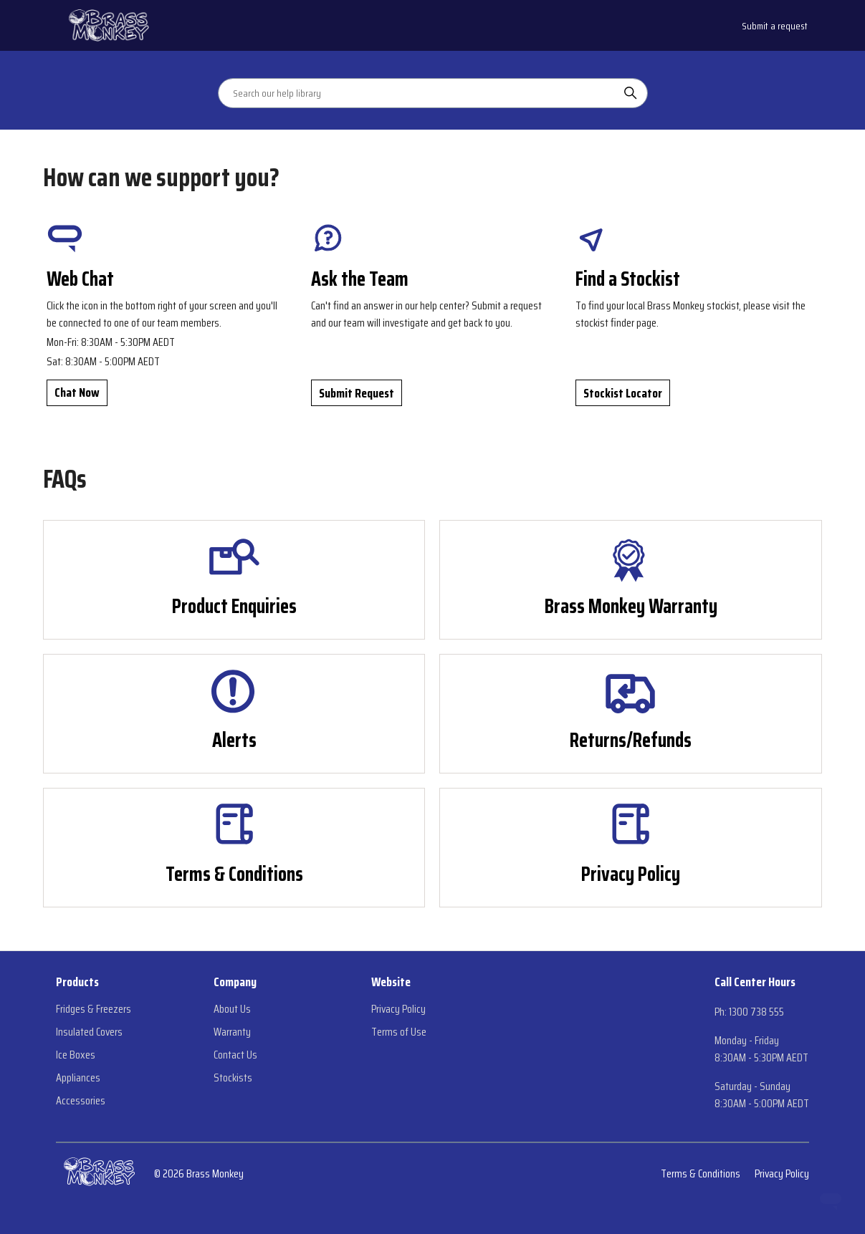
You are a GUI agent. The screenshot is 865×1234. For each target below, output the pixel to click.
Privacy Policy (398, 1009)
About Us (232, 1009)
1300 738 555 (756, 1012)
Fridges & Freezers (93, 1009)
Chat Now (77, 392)
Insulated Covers (89, 1032)
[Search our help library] (418, 93)
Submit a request (775, 26)
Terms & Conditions (700, 1173)
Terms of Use (398, 1032)
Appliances (78, 1077)
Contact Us (235, 1055)
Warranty (232, 1032)
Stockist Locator (622, 393)
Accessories (80, 1100)
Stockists (233, 1077)
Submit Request (356, 393)
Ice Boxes (75, 1055)
